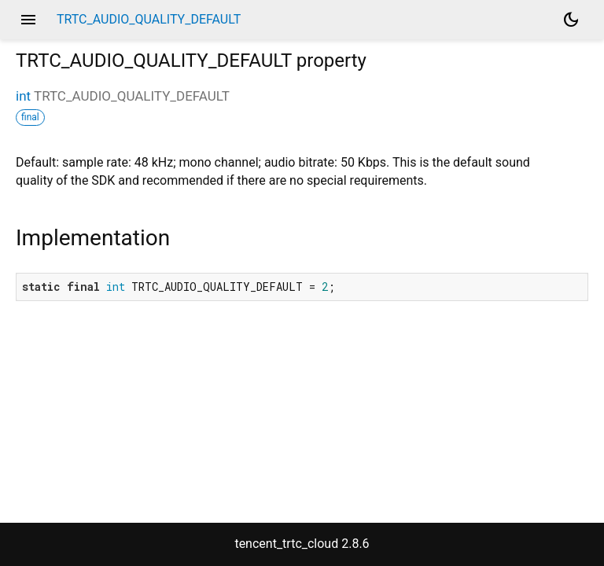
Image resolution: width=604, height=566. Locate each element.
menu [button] (28, 19)
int (23, 96)
